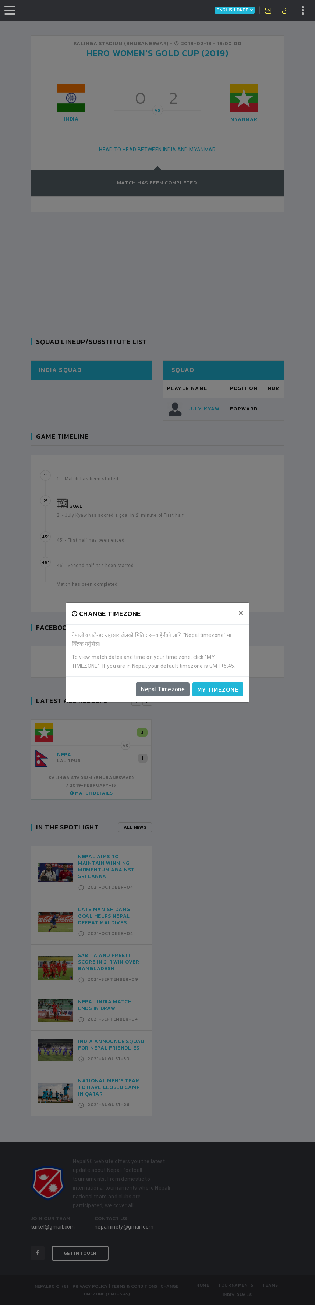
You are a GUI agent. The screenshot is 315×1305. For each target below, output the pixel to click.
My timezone (217, 689)
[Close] (241, 613)
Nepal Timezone (163, 689)
